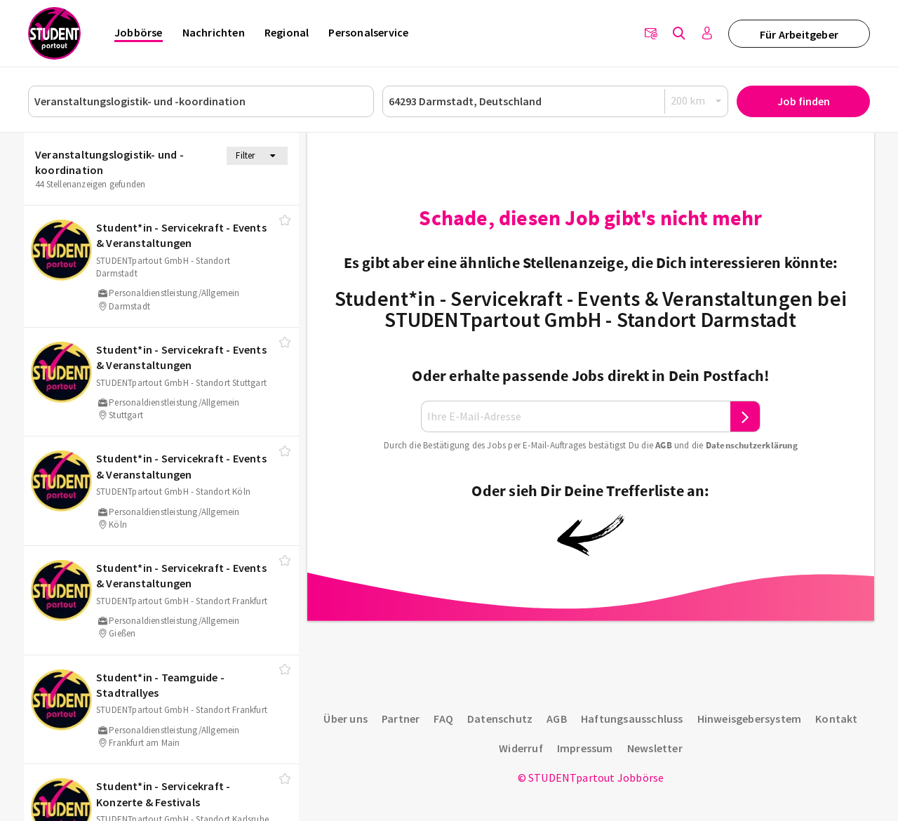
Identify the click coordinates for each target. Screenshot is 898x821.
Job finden (803, 101)
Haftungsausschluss (632, 719)
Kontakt (836, 719)
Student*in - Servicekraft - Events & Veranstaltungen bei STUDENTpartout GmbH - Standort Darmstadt (591, 309)
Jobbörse (138, 32)
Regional (286, 32)
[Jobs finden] (679, 34)
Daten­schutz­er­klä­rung (752, 445)
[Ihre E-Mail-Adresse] (576, 416)
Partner (401, 719)
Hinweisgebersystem (749, 719)
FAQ (443, 719)
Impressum (585, 748)
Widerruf (521, 748)
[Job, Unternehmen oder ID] (201, 101)
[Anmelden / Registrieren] (707, 34)
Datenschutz (499, 719)
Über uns (345, 719)
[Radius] (696, 101)
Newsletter (655, 748)
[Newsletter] (651, 34)
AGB (663, 445)
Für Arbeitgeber (799, 34)
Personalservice (368, 32)
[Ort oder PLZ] (555, 101)
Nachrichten (213, 32)
